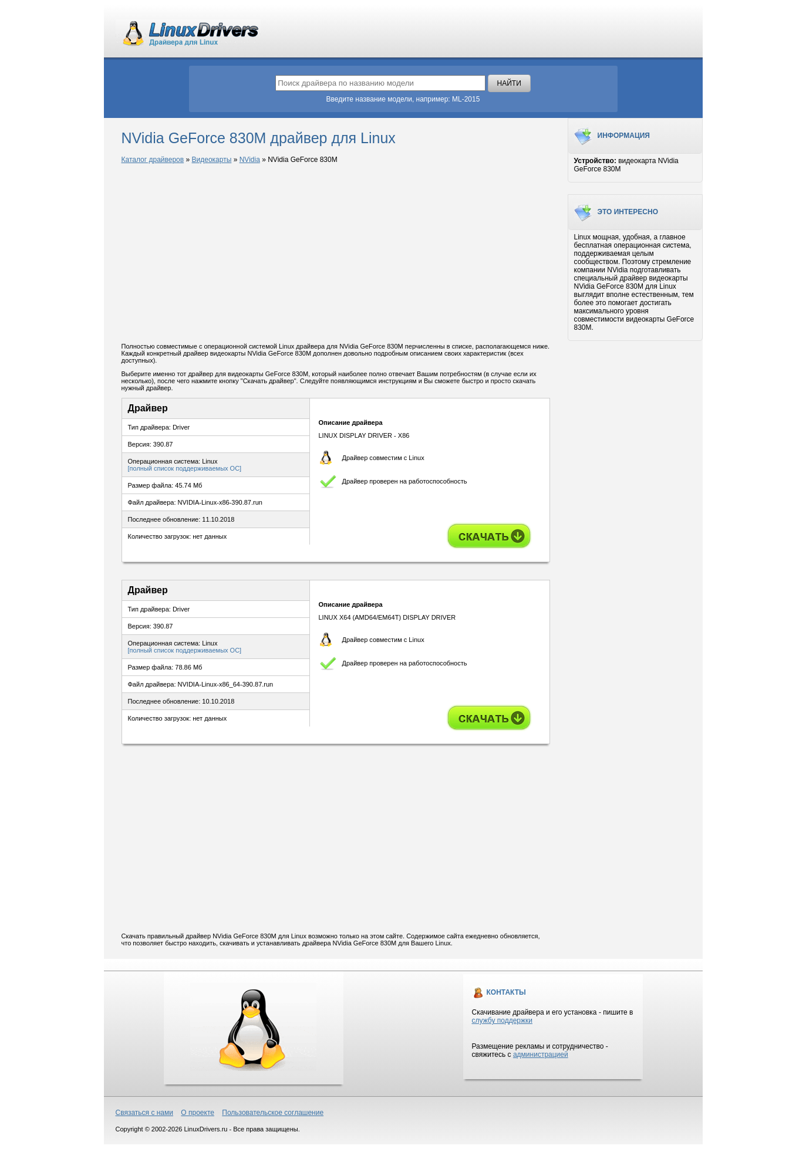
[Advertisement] (336, 254)
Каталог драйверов (153, 160)
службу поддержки (502, 1020)
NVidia (250, 160)
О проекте (197, 1113)
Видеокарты (212, 160)
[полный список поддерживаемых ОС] (185, 468)
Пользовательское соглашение (272, 1113)
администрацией (540, 1054)
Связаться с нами (144, 1113)
